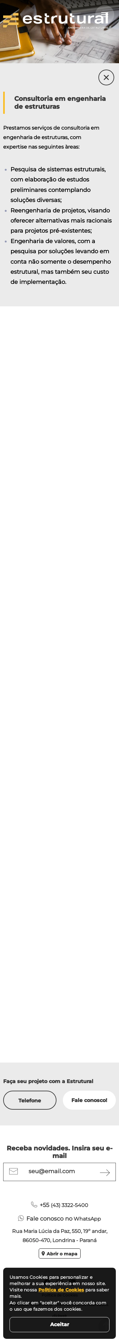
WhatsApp (59, 1218)
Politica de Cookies (61, 1290)
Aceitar (59, 1324)
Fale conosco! (89, 1100)
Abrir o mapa (59, 1254)
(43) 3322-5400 (59, 1205)
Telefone (29, 1101)
